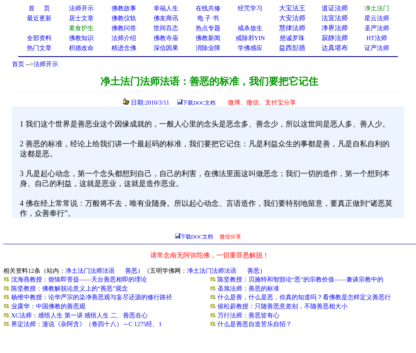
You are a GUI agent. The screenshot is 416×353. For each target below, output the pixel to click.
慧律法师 (292, 27)
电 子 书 (208, 18)
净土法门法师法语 (90, 270)
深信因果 (166, 48)
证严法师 (376, 48)
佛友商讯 (166, 18)
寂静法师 (334, 37)
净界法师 (334, 27)
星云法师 (376, 18)
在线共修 (208, 8)
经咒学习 (250, 8)
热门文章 (39, 48)
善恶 (131, 270)
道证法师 (334, 8)
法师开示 (45, 64)
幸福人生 (166, 8)
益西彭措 (292, 47)
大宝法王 (292, 8)
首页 (18, 64)
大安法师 (292, 17)
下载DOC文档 (198, 103)
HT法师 (376, 38)
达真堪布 (334, 47)
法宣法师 (334, 17)
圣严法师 (376, 28)
